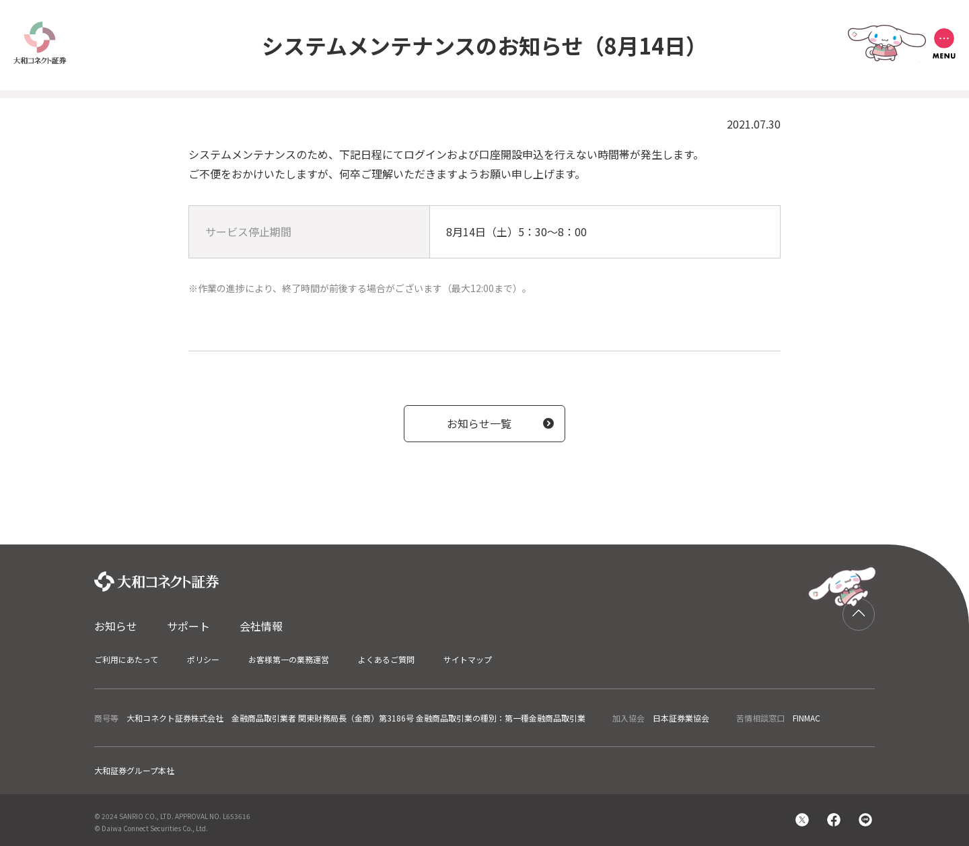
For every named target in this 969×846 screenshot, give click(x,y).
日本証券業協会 (681, 718)
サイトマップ (467, 659)
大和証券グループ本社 (134, 770)
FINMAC (806, 718)
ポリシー (203, 659)
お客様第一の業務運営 (288, 659)
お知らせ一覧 (479, 423)
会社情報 (261, 626)
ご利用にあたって (126, 659)
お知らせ (115, 626)
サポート (188, 626)
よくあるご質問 (386, 659)
